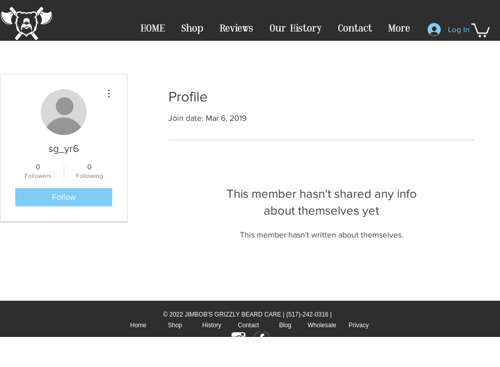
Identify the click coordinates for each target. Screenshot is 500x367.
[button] (480, 29)
